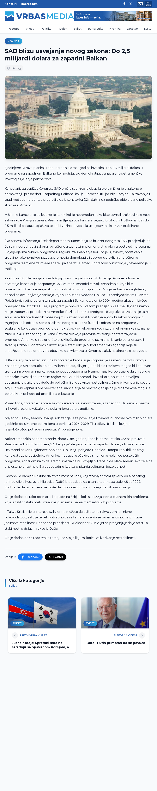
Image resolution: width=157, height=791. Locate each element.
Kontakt (11, 4)
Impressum (29, 4)
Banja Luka (95, 28)
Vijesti (30, 28)
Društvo (132, 28)
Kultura (149, 28)
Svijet (78, 28)
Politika (46, 28)
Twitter (55, 557)
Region (62, 28)
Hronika (115, 28)
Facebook (30, 557)
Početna (14, 28)
